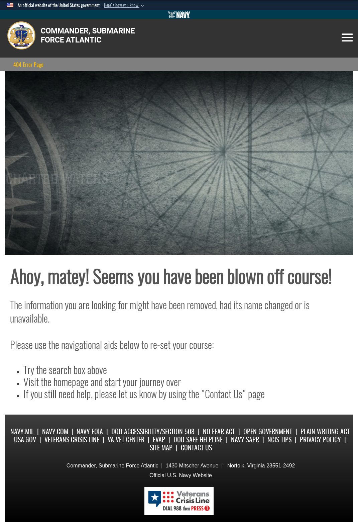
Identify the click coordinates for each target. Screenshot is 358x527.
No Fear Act (219, 431)
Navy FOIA (90, 431)
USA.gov (25, 439)
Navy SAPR (245, 439)
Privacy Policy (320, 439)
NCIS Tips (279, 439)
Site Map (161, 447)
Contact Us (196, 447)
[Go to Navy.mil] (179, 14)
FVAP (159, 439)
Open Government (267, 431)
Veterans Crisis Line (71, 439)
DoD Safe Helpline (198, 439)
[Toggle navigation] (347, 37)
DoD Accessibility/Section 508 (153, 431)
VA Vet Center (126, 439)
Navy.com (55, 431)
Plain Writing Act (325, 431)
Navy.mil (22, 431)
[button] (124, 5)
